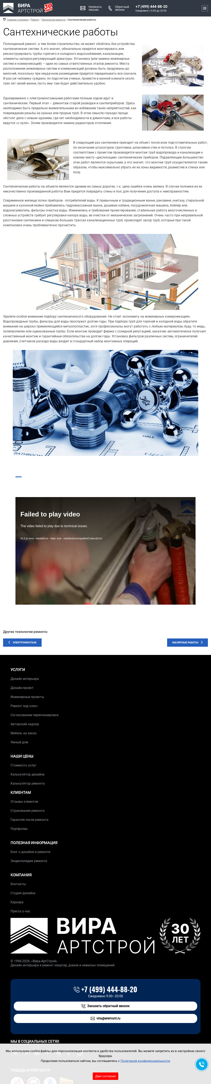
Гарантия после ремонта (29, 820)
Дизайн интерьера (25, 679)
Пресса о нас (20, 911)
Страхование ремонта (28, 811)
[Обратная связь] (201, 1064)
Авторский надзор (25, 724)
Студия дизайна (23, 893)
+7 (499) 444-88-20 (151, 6)
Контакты (18, 884)
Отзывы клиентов (24, 802)
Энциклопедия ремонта (29, 861)
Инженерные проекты (27, 697)
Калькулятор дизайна (28, 774)
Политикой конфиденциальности (145, 1061)
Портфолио (19, 829)
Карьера (17, 902)
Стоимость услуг (23, 765)
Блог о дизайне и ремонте (30, 852)
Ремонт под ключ (24, 706)
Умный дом (19, 742)
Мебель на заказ (23, 733)
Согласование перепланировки (35, 715)
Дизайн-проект (22, 688)
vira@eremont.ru (105, 1018)
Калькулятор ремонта (28, 783)
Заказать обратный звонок (105, 1006)
